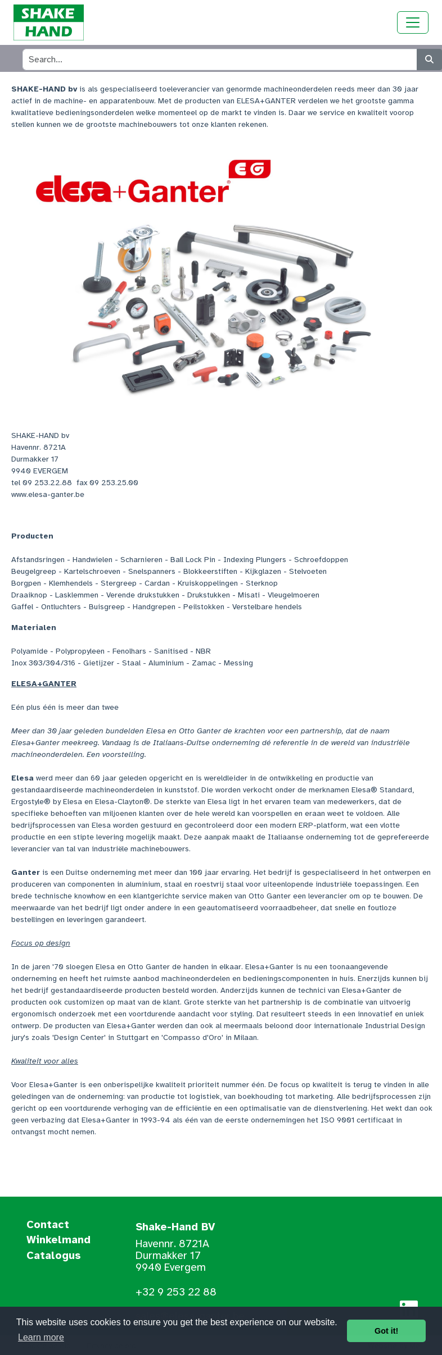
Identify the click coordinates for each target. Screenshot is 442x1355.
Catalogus (53, 1256)
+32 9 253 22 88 (176, 1292)
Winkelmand (58, 1240)
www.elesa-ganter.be (47, 494)
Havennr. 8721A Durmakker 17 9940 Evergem (172, 1255)
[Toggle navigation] (413, 22)
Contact (47, 1225)
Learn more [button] (41, 1337)
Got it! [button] (386, 1330)
